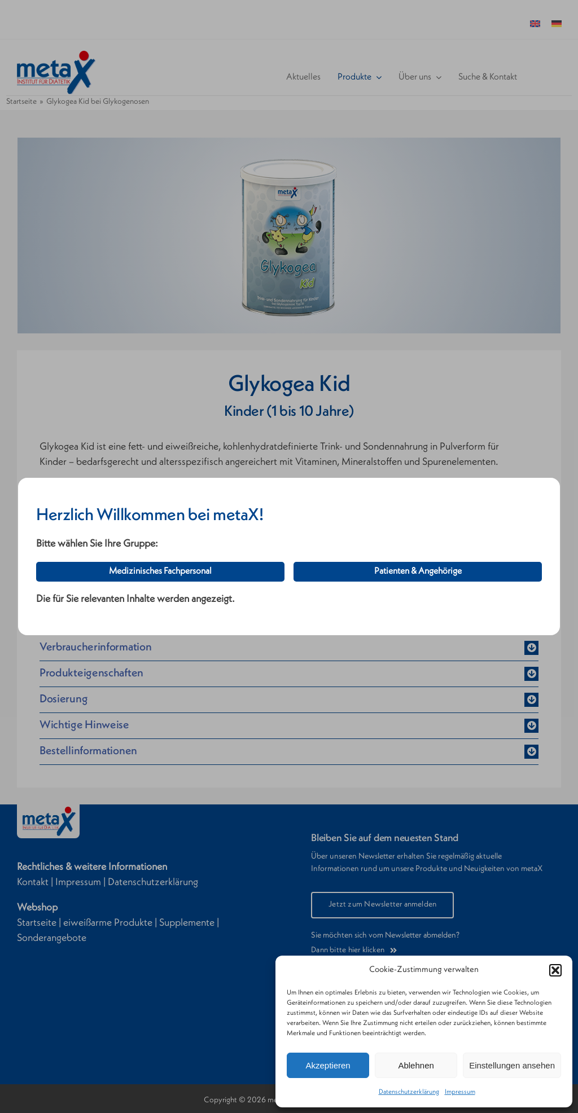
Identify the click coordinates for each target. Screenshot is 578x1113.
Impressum (460, 1092)
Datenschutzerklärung (409, 1092)
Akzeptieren (327, 1065)
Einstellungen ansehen (512, 1065)
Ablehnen (416, 1065)
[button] (555, 970)
